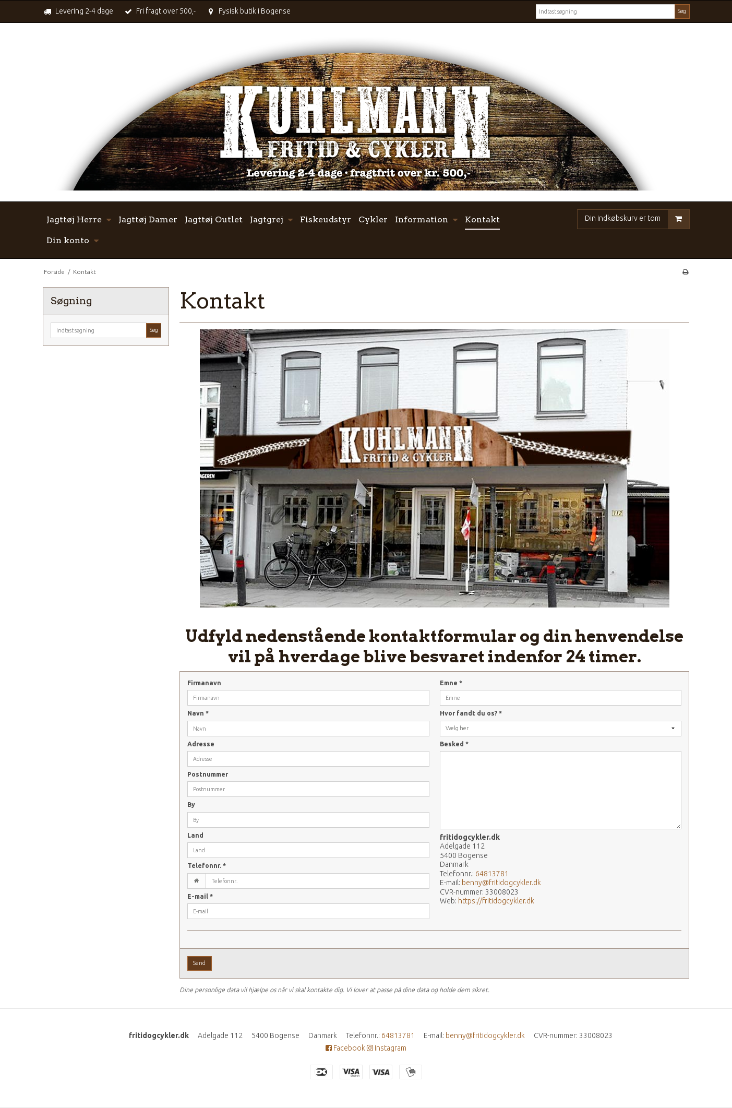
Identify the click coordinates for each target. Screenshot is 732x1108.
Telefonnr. (206, 865)
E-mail (200, 896)
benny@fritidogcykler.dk (501, 882)
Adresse (200, 744)
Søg (682, 11)
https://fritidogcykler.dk (496, 901)
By (191, 804)
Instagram (386, 1048)
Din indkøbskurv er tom (637, 219)
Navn (198, 713)
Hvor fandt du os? (471, 713)
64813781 (492, 873)
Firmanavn (204, 683)
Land (195, 835)
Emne (451, 683)
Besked (454, 744)
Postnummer (207, 774)
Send (199, 963)
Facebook (345, 1048)
